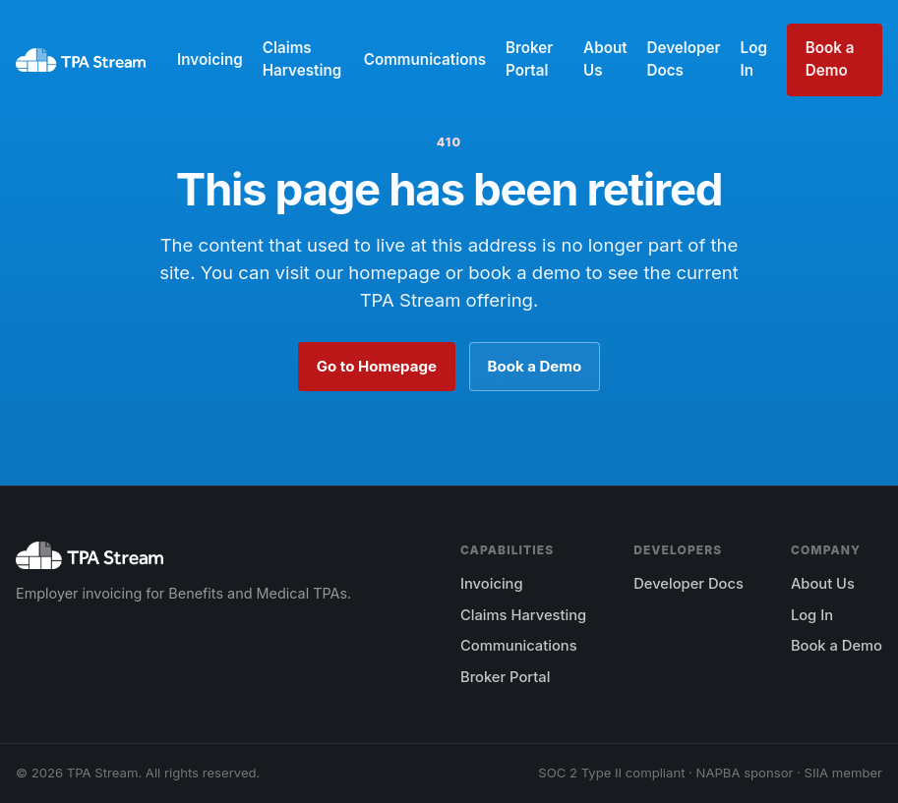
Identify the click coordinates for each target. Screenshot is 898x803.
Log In (754, 59)
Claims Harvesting (302, 59)
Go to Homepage (377, 366)
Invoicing (210, 59)
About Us (605, 59)
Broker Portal (529, 59)
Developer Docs (684, 59)
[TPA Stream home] (81, 60)
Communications (425, 59)
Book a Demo (830, 59)
